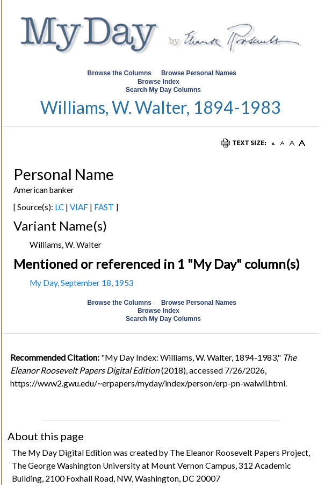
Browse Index (158, 81)
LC (59, 207)
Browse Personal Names (199, 73)
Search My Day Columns (163, 90)
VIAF (79, 207)
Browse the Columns (119, 73)
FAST (104, 207)
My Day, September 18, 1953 (82, 283)
